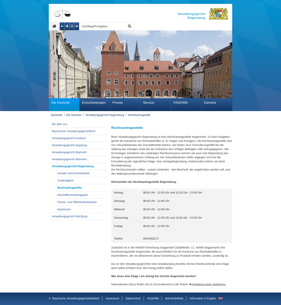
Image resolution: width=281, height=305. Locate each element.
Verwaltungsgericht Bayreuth (69, 152)
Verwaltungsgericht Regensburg (104, 115)
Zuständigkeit (65, 180)
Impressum (64, 209)
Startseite (56, 115)
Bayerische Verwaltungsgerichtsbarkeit (75, 298)
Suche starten (129, 26)
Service (148, 102)
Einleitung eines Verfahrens (209, 284)
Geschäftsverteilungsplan (72, 194)
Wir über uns (59, 124)
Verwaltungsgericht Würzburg (69, 216)
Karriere (210, 102)
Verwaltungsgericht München (69, 159)
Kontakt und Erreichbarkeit (73, 173)
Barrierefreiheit (174, 298)
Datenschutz (133, 298)
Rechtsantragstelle (139, 115)
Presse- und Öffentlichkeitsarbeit (77, 202)
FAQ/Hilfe (181, 102)
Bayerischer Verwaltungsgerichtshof (73, 131)
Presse (117, 102)
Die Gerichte (60, 102)
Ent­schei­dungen (94, 102)
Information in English (203, 298)
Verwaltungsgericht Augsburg (69, 145)
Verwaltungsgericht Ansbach (69, 138)
